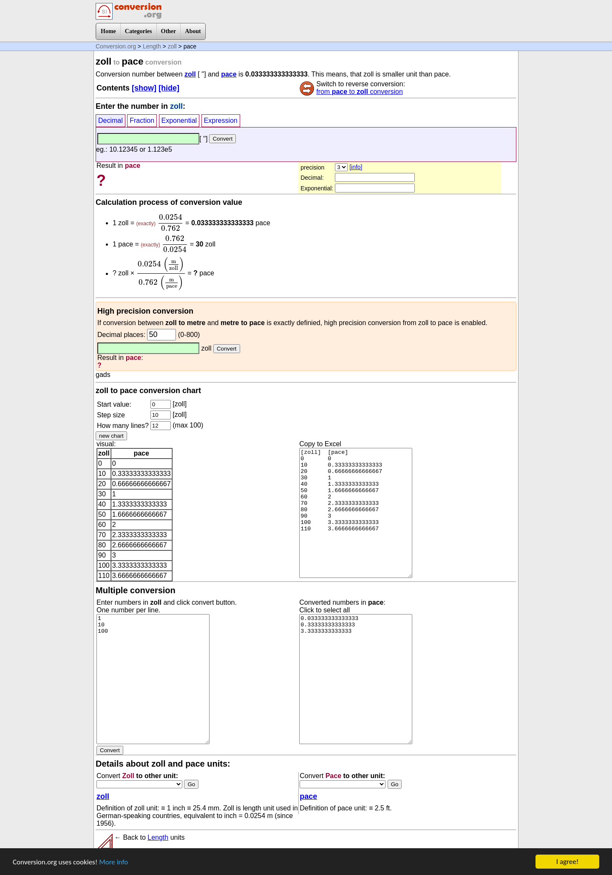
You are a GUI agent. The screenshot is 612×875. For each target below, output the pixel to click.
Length (152, 46)
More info (113, 862)
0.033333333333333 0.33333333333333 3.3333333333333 (355, 679)
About (193, 31)
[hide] (169, 88)
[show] (144, 88)
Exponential (179, 120)
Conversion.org (116, 46)
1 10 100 (153, 679)
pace (228, 74)
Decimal (110, 120)
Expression (221, 120)
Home (108, 31)
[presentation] (170, 223)
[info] (355, 167)
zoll (172, 46)
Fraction (142, 120)
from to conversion (359, 91)
